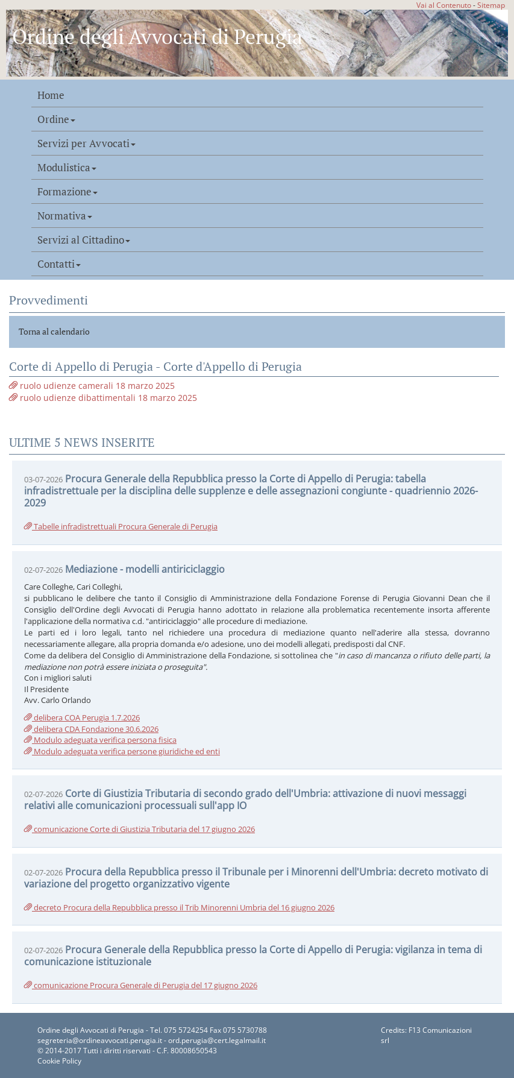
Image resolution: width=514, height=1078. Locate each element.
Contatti (59, 264)
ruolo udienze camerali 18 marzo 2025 (92, 385)
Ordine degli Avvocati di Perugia (157, 36)
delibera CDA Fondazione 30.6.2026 (91, 728)
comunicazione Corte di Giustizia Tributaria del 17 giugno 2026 (139, 829)
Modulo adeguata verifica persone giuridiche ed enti (122, 751)
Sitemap (491, 5)
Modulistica (66, 167)
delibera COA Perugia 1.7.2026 (82, 717)
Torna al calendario (54, 331)
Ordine (56, 119)
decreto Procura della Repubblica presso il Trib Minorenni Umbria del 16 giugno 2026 (179, 907)
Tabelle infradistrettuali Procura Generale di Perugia (121, 526)
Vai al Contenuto (443, 5)
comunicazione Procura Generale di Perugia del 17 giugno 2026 (140, 985)
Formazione (67, 191)
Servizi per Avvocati (86, 143)
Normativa (64, 215)
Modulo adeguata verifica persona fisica (100, 739)
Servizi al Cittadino (83, 240)
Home (50, 95)
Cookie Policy (59, 1061)
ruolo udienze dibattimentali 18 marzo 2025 (103, 397)
